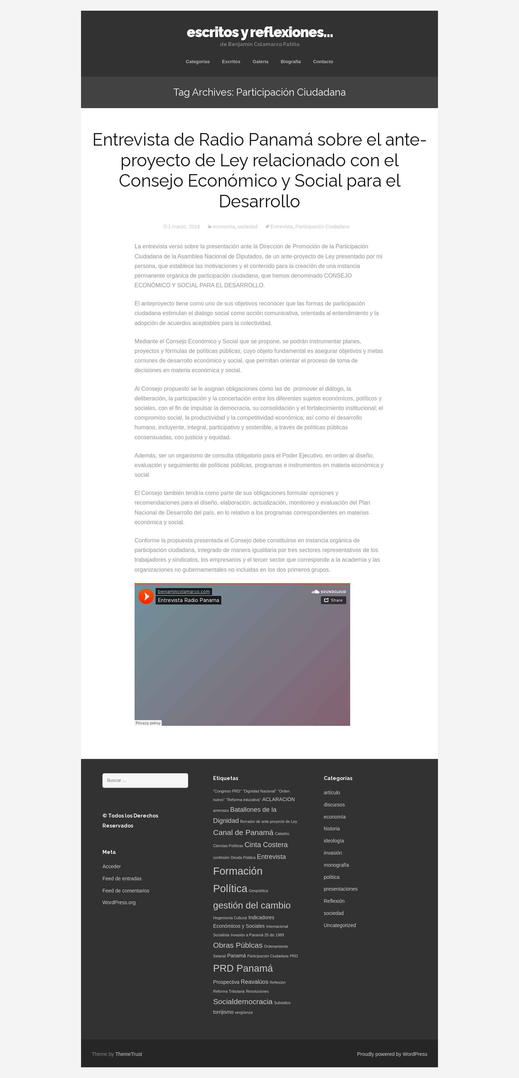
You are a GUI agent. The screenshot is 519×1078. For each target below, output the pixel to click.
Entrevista (282, 226)
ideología (334, 841)
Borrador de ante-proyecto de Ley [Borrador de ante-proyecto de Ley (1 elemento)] (268, 821)
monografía (336, 865)
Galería (260, 61)
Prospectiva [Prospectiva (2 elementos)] (226, 982)
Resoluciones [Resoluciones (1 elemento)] (257, 991)
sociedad (247, 226)
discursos (334, 805)
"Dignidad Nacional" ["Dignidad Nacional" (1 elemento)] (259, 791)
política (331, 877)
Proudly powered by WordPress (392, 1054)
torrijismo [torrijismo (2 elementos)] (223, 1012)
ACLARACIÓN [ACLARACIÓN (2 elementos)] (278, 799)
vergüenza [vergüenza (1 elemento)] (244, 1012)
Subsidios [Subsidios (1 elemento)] (282, 1003)
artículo (332, 792)
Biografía (291, 61)
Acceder (111, 866)
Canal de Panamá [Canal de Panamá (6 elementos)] (243, 832)
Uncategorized (340, 925)
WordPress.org (119, 902)
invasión (333, 853)
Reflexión (334, 901)
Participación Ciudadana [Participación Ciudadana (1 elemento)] (268, 956)
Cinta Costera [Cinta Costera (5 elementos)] (266, 845)
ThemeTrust (128, 1054)
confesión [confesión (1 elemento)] (221, 857)
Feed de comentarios (126, 891)
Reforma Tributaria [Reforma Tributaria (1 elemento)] (229, 991)
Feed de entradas (122, 878)
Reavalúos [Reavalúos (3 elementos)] (254, 981)
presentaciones (341, 889)
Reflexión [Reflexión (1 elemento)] (278, 982)
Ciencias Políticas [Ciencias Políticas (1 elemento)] (228, 846)
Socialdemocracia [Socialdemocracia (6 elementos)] (243, 1001)
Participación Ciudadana (323, 226)
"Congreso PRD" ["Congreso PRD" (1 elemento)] (227, 791)
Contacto (323, 61)
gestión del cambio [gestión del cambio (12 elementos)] (252, 905)
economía (224, 226)
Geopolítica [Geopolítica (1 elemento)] (258, 891)
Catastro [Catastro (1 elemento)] (282, 833)
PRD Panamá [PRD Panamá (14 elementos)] (243, 968)
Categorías (198, 61)
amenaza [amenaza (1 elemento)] (221, 810)
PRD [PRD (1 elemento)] (294, 956)
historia (332, 828)
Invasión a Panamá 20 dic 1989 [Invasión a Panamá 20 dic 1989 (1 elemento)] (257, 935)
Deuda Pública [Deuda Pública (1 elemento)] (243, 857)
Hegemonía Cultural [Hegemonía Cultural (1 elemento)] (230, 918)
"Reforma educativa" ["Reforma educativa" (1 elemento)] (243, 800)
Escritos (231, 61)
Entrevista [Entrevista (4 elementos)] (271, 856)
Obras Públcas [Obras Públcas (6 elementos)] (238, 945)
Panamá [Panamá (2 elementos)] (236, 955)
